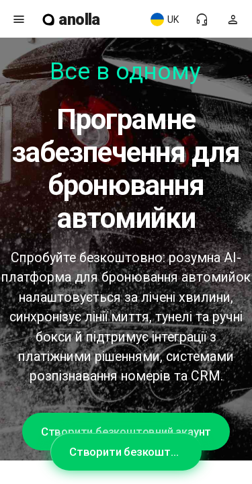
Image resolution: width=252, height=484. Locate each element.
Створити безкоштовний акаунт (126, 431)
